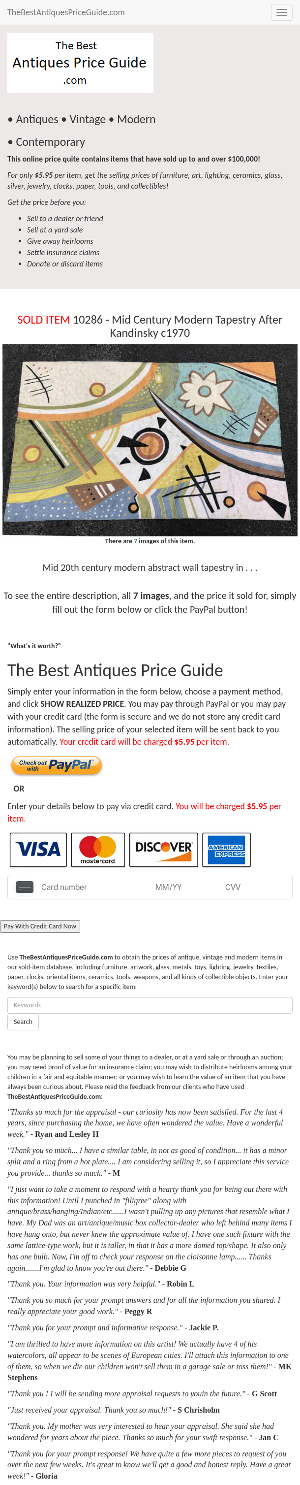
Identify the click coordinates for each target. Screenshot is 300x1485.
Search (23, 1022)
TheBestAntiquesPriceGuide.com (66, 12)
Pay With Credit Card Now (40, 926)
